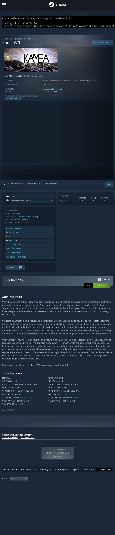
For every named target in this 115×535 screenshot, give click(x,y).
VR (16, 101)
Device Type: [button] (49, 489)
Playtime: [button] (70, 485)
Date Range (60, 475)
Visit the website (14, 230)
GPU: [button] (36, 489)
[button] (101, 287)
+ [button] (20, 101)
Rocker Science (50, 93)
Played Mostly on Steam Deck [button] (92, 485)
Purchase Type (27, 475)
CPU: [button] (26, 489)
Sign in (5, 185)
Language (44, 475)
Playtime (75, 475)
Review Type (9, 475)
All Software (7, 40)
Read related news (14, 250)
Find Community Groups (16, 259)
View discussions (13, 254)
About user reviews (10, 439)
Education (18, 40)
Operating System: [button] (10, 489)
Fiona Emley (61, 91)
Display (88, 475)
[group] (57, 487)
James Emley (49, 91)
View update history (14, 246)
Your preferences (27, 439)
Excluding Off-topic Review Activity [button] (47, 485)
